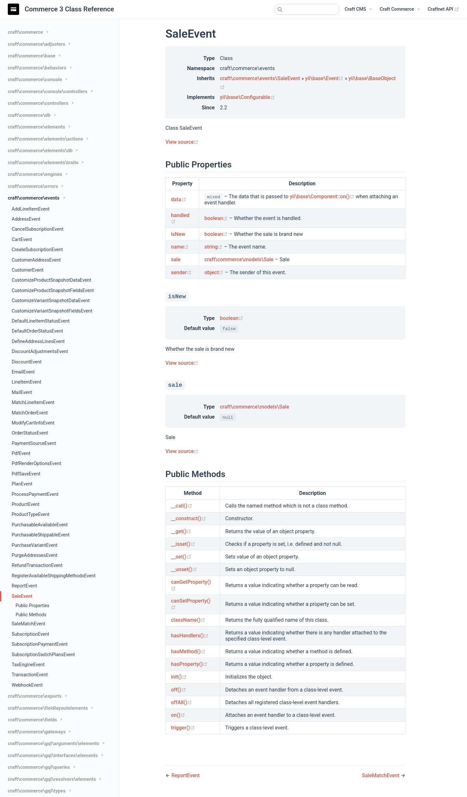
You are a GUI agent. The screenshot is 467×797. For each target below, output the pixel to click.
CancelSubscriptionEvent (38, 229)
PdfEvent (21, 453)
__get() (181, 531)
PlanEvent (22, 484)
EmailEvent (23, 372)
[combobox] (307, 9)
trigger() (183, 728)
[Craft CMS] (358, 9)
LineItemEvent (26, 382)
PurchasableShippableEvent (40, 535)
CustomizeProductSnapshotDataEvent (51, 280)
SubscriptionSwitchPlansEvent (43, 654)
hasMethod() (188, 651)
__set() (181, 557)
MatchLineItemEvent (33, 402)
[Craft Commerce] (400, 9)
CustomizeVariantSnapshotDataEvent (51, 300)
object (214, 272)
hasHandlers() (190, 635)
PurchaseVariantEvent (34, 545)
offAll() (181, 702)
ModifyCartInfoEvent (33, 423)
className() (188, 620)
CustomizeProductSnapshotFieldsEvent (53, 290)
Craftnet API (443, 9)
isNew (178, 234)
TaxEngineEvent (28, 665)
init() (179, 677)
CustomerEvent (27, 270)
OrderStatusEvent (30, 433)
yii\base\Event (325, 78)
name (180, 247)
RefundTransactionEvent (37, 565)
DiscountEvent (27, 362)
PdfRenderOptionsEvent (36, 463)
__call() (181, 506)
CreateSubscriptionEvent (37, 249)
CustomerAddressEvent (36, 260)
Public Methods (31, 614)
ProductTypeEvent (30, 514)
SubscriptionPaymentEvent (40, 644)
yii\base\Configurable (247, 97)
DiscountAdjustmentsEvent (40, 351)
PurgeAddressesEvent (34, 555)
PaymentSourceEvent (34, 443)
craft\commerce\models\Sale (239, 259)
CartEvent (22, 239)
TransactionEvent (30, 675)
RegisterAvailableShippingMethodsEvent (54, 576)
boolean (216, 218)
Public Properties (32, 605)
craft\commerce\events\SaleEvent (260, 78)
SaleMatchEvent (28, 624)
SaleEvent (22, 596)
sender (181, 272)
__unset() (184, 569)
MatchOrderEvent (30, 413)
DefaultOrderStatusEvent (37, 331)
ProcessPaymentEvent (35, 494)
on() (178, 715)
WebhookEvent (27, 685)
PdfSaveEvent (26, 474)
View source (181, 142)
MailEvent (22, 392)
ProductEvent (26, 504)
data (178, 199)
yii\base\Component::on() (323, 196)
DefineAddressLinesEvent (38, 341)
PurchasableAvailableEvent (40, 525)
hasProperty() (189, 664)
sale (176, 259)
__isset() (183, 544)
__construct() (188, 518)
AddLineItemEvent (31, 209)
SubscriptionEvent (30, 634)
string (214, 247)
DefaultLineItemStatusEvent (41, 321)
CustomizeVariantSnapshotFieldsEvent (52, 311)
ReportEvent (24, 586)
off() (178, 690)
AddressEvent (26, 219)
